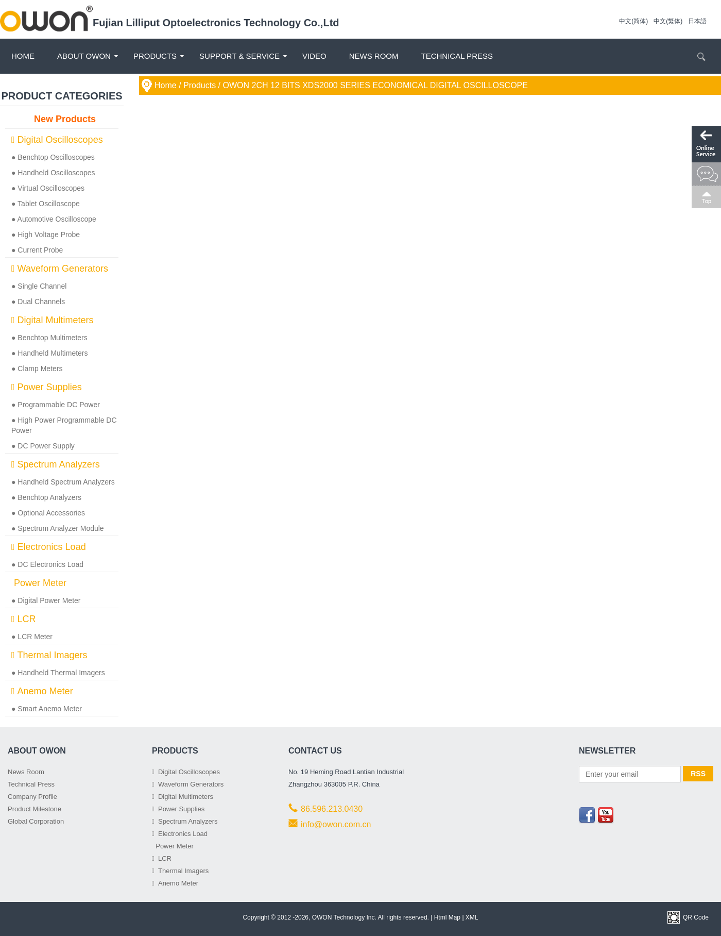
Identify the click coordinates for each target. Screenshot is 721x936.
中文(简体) (633, 21)
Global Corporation (36, 821)
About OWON (84, 56)
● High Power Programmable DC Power (64, 425)
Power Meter (38, 583)
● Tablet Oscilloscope (45, 203)
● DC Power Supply (43, 446)
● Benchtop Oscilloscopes (53, 157)
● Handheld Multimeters (49, 353)
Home (23, 56)
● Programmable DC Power (55, 404)
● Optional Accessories (48, 513)
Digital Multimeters (52, 320)
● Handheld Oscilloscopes (53, 173)
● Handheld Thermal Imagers (58, 672)
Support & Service (239, 56)
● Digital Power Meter (46, 600)
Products (155, 56)
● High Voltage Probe (45, 234)
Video (314, 56)
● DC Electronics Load (47, 564)
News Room (374, 56)
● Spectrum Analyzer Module (57, 528)
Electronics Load (48, 547)
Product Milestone (34, 809)
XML (472, 917)
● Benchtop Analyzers (46, 497)
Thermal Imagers (49, 655)
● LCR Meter (32, 636)
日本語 (697, 21)
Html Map (447, 917)
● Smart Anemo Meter (46, 709)
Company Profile (32, 796)
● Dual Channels (38, 301)
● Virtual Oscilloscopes (47, 188)
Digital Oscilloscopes (57, 140)
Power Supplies (46, 387)
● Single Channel (38, 286)
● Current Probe (37, 250)
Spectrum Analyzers (55, 464)
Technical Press (457, 56)
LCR (23, 619)
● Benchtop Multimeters (49, 337)
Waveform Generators (59, 268)
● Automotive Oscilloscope (53, 219)
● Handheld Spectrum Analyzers (63, 482)
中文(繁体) (668, 21)
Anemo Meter (42, 691)
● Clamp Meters (36, 368)
